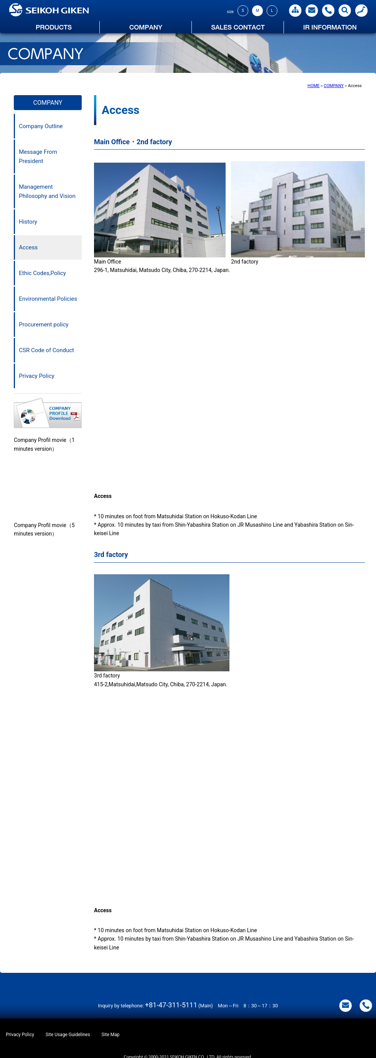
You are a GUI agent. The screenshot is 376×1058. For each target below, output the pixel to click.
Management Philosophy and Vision (47, 191)
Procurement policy (43, 324)
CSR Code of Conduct (46, 350)
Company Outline (41, 126)
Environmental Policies (48, 298)
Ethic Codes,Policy (42, 273)
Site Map (111, 1034)
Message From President (38, 156)
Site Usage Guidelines (68, 1034)
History (28, 221)
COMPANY (334, 85)
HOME (314, 85)
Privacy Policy (36, 375)
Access (28, 247)
